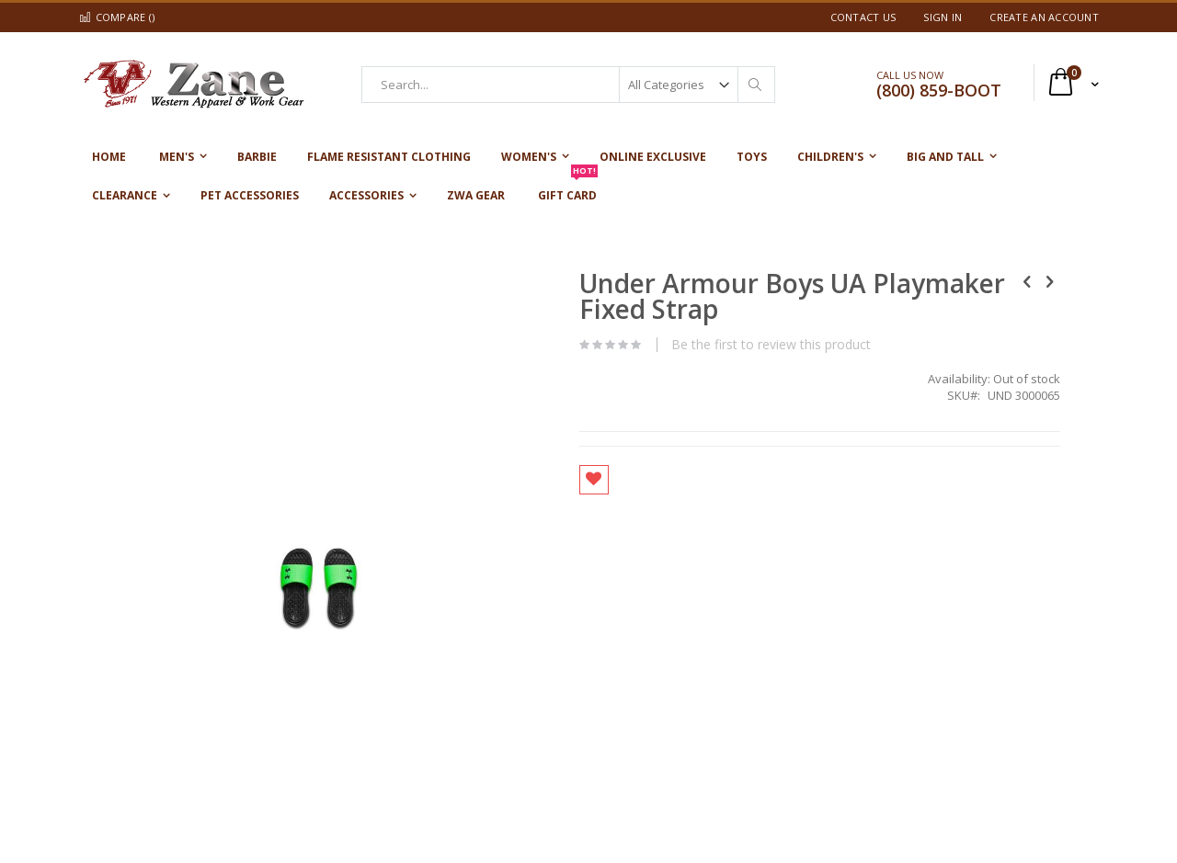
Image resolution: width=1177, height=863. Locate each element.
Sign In (942, 17)
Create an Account (1044, 17)
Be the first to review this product (660, 344)
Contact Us (863, 17)
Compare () (116, 17)
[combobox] (568, 84)
